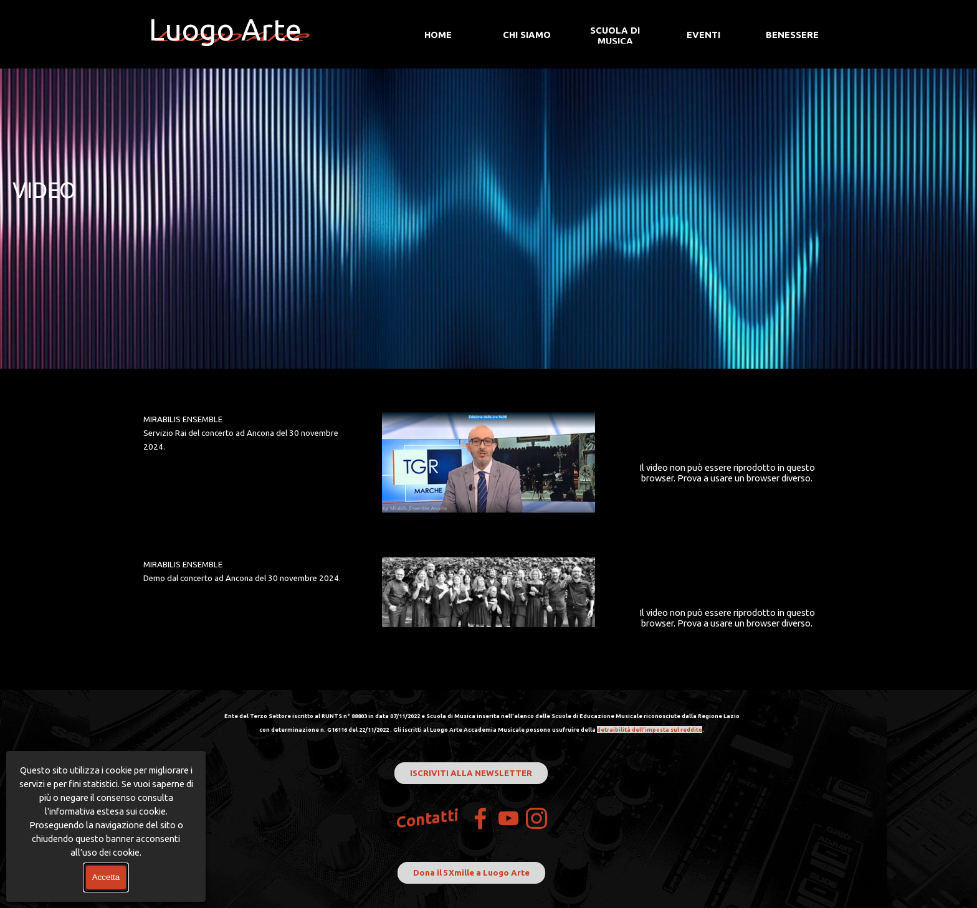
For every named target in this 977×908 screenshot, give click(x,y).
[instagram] (536, 818)
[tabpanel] (488, 190)
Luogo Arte (225, 29)
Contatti (427, 818)
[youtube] (508, 818)
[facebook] (480, 818)
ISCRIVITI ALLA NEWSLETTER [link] (471, 773)
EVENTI (703, 34)
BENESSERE (792, 34)
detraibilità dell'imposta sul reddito (649, 729)
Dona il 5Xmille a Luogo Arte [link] (471, 872)
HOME (438, 34)
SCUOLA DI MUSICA (615, 35)
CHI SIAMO (527, 34)
